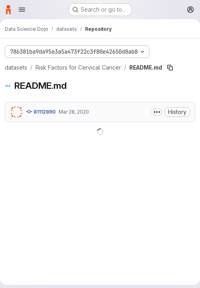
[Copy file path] (170, 67)
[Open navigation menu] (22, 9)
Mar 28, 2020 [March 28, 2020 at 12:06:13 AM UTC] (74, 112)
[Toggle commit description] (157, 112)
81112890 (40, 111)
